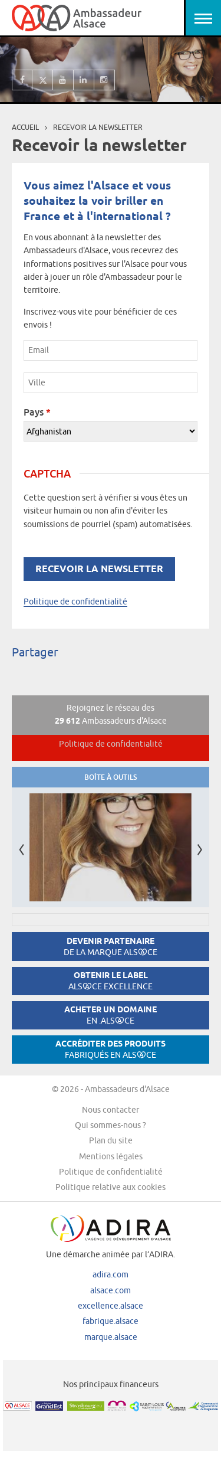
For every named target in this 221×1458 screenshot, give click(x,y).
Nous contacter (110, 1109)
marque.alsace (110, 1337)
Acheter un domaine (110, 1015)
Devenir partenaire (110, 946)
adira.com (110, 1274)
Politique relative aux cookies (110, 1187)
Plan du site (111, 1140)
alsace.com (110, 1290)
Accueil (25, 127)
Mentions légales (111, 1156)
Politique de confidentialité (75, 601)
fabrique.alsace (110, 1321)
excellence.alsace (110, 1305)
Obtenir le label (110, 980)
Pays (37, 412)
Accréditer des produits (110, 1049)
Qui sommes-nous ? (110, 1125)
